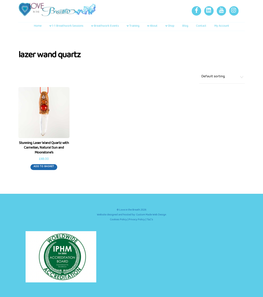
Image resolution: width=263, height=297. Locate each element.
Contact (201, 26)
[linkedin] (209, 12)
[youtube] (222, 12)
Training (133, 26)
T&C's (150, 220)
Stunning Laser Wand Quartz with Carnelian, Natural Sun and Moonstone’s (44, 149)
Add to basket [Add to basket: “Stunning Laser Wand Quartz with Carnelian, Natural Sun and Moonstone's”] (44, 167)
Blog (185, 26)
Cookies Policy (118, 220)
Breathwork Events (105, 26)
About (152, 26)
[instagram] (234, 12)
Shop (169, 26)
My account (221, 26)
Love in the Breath (129, 210)
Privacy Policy (137, 220)
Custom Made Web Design (151, 215)
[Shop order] (222, 77)
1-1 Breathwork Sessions (66, 26)
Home (38, 26)
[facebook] (197, 12)
